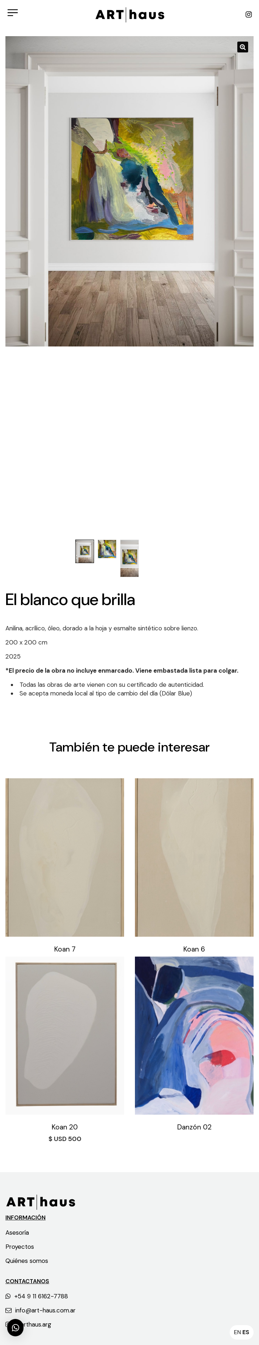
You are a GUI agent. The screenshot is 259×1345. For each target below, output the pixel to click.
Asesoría (17, 1233)
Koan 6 (194, 949)
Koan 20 (65, 1127)
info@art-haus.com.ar (40, 1310)
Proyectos (19, 1247)
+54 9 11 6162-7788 (36, 1296)
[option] (129, 191)
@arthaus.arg (28, 1324)
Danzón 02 (194, 1127)
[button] (15, 1327)
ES (245, 1332)
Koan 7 (65, 949)
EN (237, 1332)
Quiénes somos (26, 1261)
